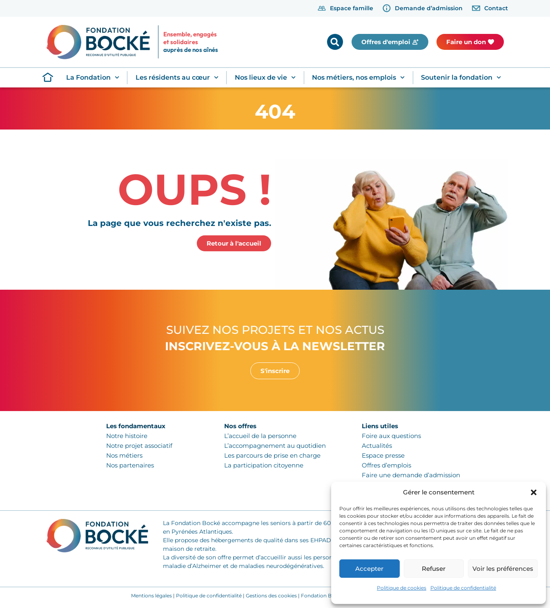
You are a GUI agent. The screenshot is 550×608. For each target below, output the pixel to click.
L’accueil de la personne (260, 436)
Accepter (369, 568)
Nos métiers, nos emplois (358, 77)
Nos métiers (124, 455)
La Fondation (92, 77)
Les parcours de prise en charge (272, 455)
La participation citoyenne (263, 465)
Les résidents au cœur (177, 77)
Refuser (433, 568)
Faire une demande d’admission (411, 475)
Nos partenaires (130, 465)
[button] (534, 492)
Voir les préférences (502, 568)
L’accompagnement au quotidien (275, 445)
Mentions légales (151, 595)
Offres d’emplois (386, 465)
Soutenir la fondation (461, 77)
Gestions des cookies (271, 595)
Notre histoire (126, 436)
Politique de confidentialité (463, 588)
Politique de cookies (401, 588)
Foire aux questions (391, 436)
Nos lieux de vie (265, 77)
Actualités (377, 445)
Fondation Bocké (322, 595)
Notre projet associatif (139, 445)
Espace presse (383, 455)
